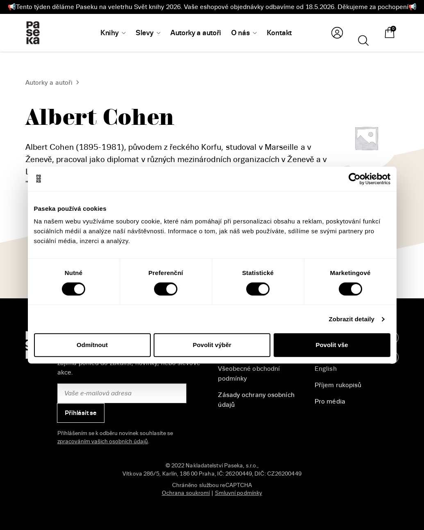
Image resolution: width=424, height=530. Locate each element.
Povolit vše (331, 344)
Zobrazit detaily (351, 319)
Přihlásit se (80, 413)
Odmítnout (92, 344)
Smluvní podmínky (239, 493)
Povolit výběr (212, 344)
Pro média (330, 401)
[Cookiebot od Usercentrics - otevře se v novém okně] (354, 179)
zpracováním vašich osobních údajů (102, 441)
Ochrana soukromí (186, 493)
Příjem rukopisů (338, 385)
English (326, 368)
